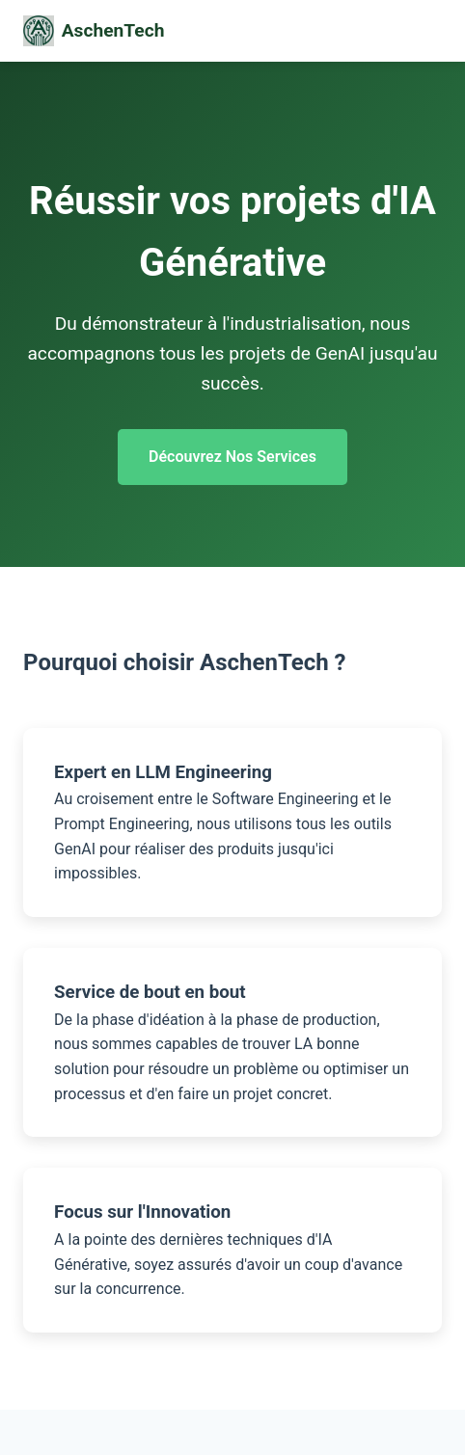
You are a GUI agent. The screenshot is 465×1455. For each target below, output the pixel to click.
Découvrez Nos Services (232, 456)
